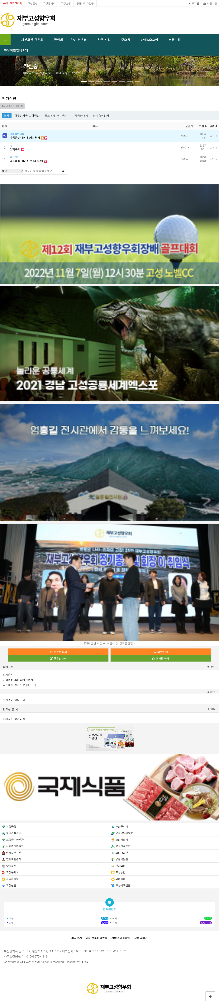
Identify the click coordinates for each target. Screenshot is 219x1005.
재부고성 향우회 (32, 39)
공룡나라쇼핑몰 (85, 3)
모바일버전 (141, 938)
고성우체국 (12, 872)
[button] (84, 81)
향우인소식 (58, 658)
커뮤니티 (175, 39)
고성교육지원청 (124, 833)
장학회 (58, 39)
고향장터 (160, 652)
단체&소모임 (149, 39)
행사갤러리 (160, 658)
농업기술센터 (13, 833)
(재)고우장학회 (12, 3)
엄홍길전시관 (13, 853)
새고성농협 (12, 879)
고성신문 (11, 885)
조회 (203, 126)
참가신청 (8, 667)
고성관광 (66, 3)
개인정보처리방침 (96, 938)
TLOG (84, 962)
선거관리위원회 (15, 846)
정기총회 (15, 149)
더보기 (211, 666)
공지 (12, 145)
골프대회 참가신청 (56, 115)
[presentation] (13, 69)
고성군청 (33, 3)
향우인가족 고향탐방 (27, 115)
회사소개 (76, 938)
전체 (6, 115)
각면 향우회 (79, 39)
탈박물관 (11, 866)
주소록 (125, 39)
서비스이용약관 (121, 938)
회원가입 (210, 3)
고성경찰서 (121, 839)
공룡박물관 (121, 859)
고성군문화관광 (15, 839)
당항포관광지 (13, 859)
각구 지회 (103, 39)
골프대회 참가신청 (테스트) (27, 161)
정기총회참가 (101, 115)
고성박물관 (121, 853)
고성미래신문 (122, 885)
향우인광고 (58, 652)
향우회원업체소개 (16, 50)
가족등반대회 (80, 115)
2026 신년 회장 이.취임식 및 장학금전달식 (109, 643)
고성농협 (120, 872)
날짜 (213, 126)
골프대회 (15, 157)
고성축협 (120, 879)
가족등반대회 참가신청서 (25, 138)
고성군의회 (49, 3)
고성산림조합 (122, 846)
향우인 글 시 (10, 709)
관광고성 (120, 866)
